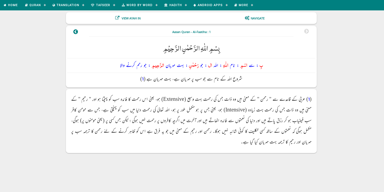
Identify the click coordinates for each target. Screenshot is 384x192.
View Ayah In (131, 18)
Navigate (258, 18)
